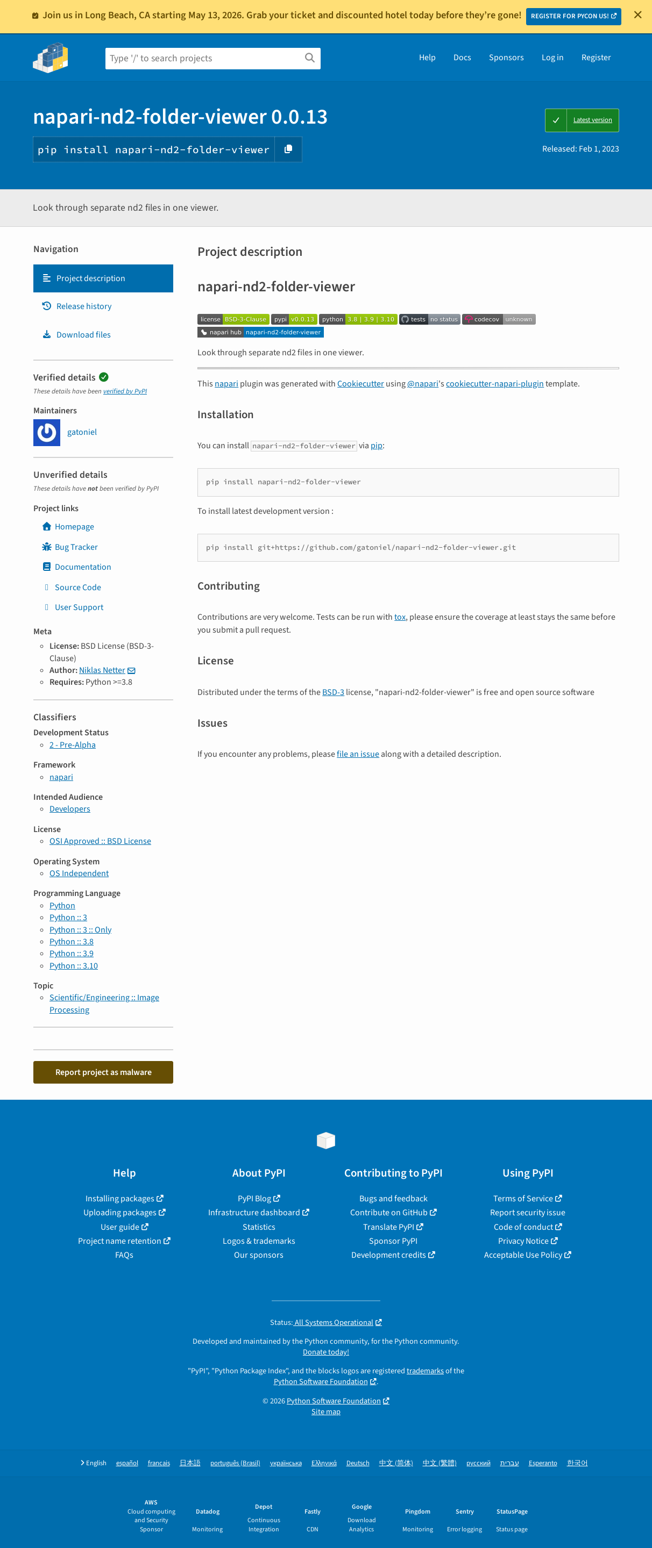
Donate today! (326, 1352)
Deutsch (358, 1463)
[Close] (638, 14)
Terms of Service (523, 1199)
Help (427, 57)
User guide (120, 1227)
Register (596, 57)
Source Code (71, 587)
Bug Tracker (69, 547)
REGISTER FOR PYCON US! (570, 16)
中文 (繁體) (440, 1463)
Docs (462, 57)
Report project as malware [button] (103, 1072)
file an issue (358, 754)
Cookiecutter (360, 384)
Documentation (76, 567)
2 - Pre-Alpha (72, 745)
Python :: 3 (68, 917)
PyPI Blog (254, 1199)
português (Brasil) (235, 1463)
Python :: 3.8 (71, 942)
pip (376, 446)
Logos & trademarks (259, 1241)
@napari (422, 384)
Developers (69, 809)
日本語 (190, 1463)
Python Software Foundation (321, 1381)
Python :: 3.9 (71, 953)
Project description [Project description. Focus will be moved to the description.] (83, 278)
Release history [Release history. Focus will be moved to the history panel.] (76, 306)
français (159, 1463)
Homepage (67, 527)
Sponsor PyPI (393, 1241)
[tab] (103, 278)
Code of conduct (523, 1227)
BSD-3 (333, 692)
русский (478, 1463)
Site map (326, 1411)
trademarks (425, 1371)
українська (286, 1463)
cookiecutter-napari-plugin (495, 384)
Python (62, 906)
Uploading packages (120, 1213)
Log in (553, 57)
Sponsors (506, 57)
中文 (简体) (396, 1463)
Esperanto (543, 1463)
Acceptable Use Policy (523, 1255)
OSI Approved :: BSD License (100, 841)
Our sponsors (259, 1255)
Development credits (388, 1255)
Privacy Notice (523, 1241)
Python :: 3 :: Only (80, 930)
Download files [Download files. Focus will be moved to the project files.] (76, 335)
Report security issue (527, 1213)
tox (400, 617)
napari (61, 777)
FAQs (124, 1255)
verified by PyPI (125, 391)
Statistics (259, 1227)
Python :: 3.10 (73, 966)
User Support (72, 607)
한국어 (577, 1463)
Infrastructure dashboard (254, 1213)
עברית (509, 1463)
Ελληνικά (324, 1463)
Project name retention (119, 1241)
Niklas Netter (102, 670)
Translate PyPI (388, 1227)
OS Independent (79, 873)
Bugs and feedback (393, 1199)
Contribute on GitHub (389, 1213)
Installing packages (120, 1199)
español (127, 1463)
